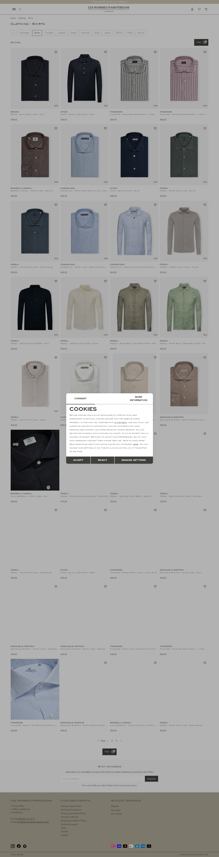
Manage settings (134, 460)
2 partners (121, 422)
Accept (78, 460)
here (135, 444)
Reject (102, 460)
